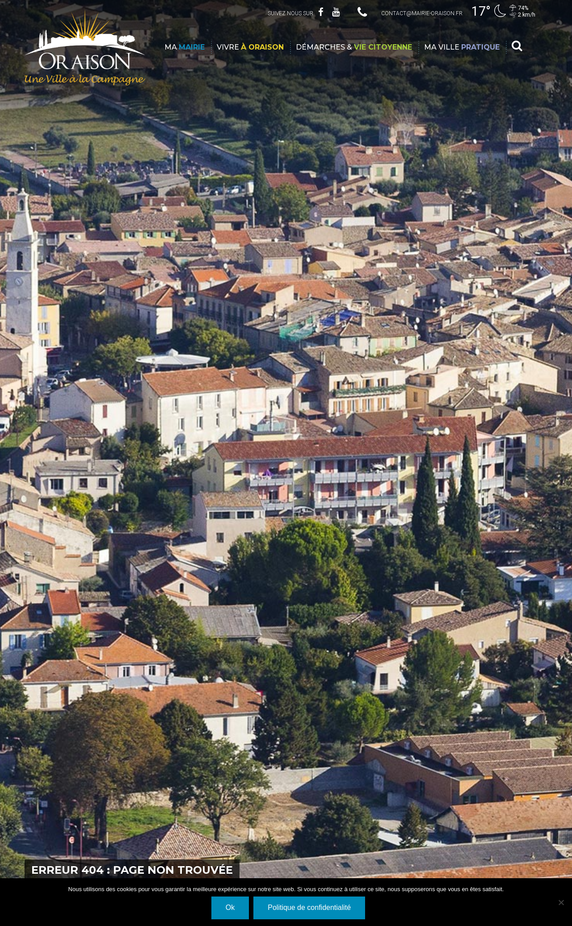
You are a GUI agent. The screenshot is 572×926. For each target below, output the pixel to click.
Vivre (250, 47)
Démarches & (354, 47)
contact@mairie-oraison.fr (422, 13)
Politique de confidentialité (309, 907)
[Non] (560, 902)
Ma (184, 47)
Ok (230, 907)
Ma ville (462, 47)
